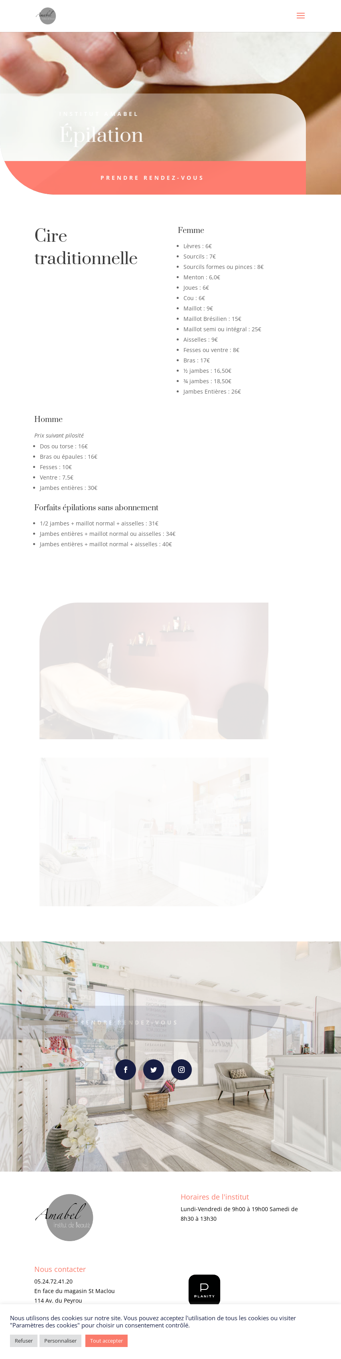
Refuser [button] (24, 1340)
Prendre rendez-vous (146, 177)
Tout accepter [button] (106, 1340)
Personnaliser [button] (60, 1340)
